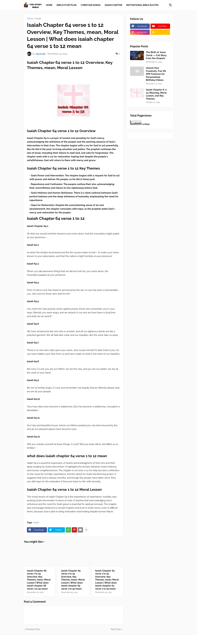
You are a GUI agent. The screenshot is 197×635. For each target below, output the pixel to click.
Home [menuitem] (49, 5)
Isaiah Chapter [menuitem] (113, 5)
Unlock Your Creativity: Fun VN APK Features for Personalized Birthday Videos (156, 74)
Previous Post (33, 629)
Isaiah (38, 18)
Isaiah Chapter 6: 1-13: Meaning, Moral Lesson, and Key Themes (156, 94)
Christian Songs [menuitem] (91, 5)
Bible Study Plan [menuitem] (66, 5)
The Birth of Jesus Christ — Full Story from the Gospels (156, 55)
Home (30, 18)
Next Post (116, 629)
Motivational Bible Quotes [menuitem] (142, 5)
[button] (170, 5)
